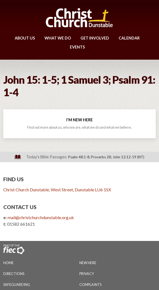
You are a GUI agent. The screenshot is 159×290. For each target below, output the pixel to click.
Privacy (86, 273)
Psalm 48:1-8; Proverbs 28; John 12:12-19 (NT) (106, 157)
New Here (87, 263)
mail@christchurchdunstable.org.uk (41, 217)
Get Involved (94, 38)
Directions (13, 273)
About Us (25, 38)
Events (77, 47)
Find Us (13, 179)
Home (8, 263)
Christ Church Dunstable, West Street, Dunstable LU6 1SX (57, 189)
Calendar (129, 38)
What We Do (57, 38)
